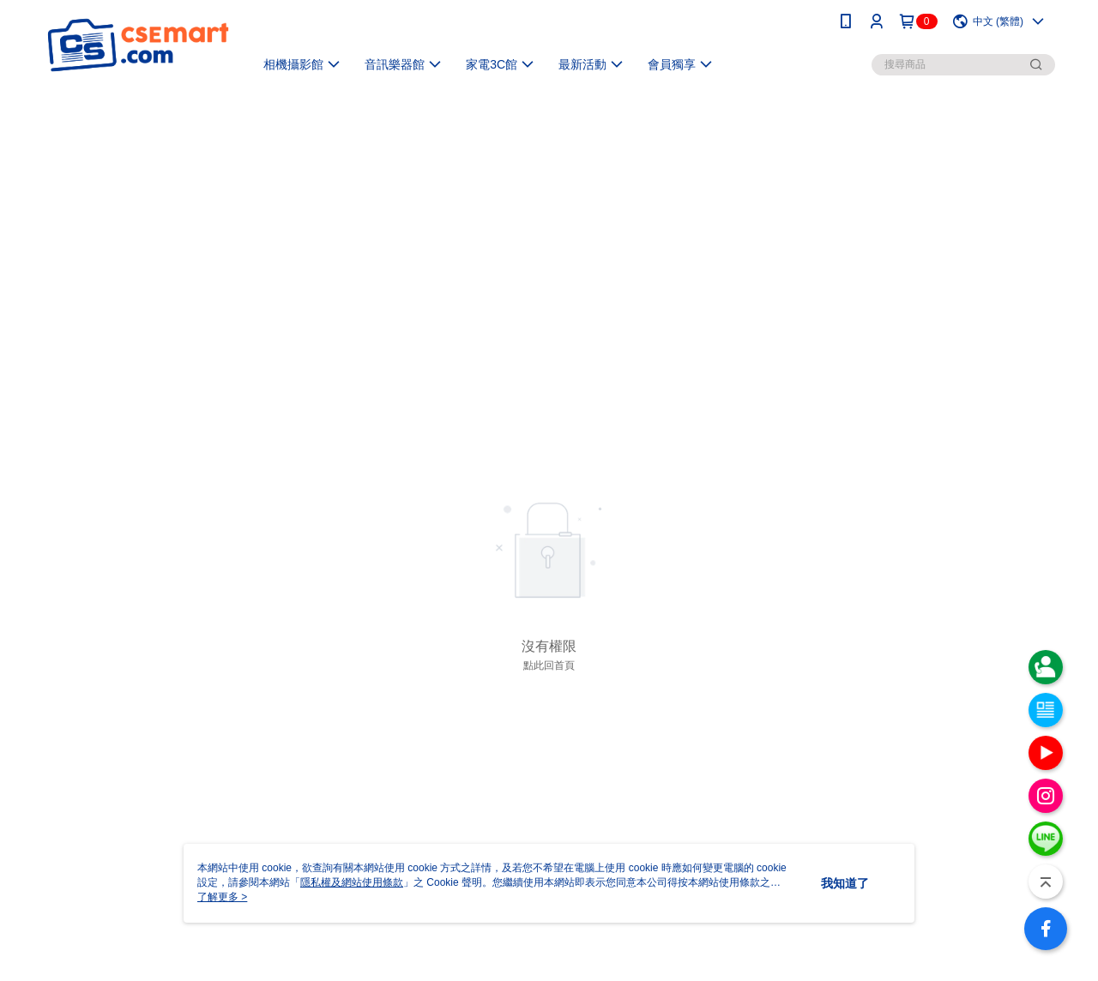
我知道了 (845, 883)
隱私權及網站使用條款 (351, 882)
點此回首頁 (549, 665)
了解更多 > (222, 897)
